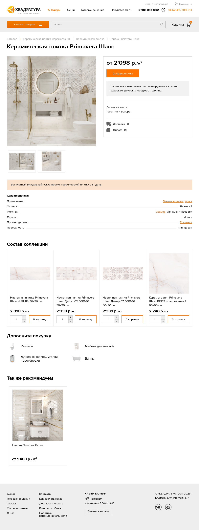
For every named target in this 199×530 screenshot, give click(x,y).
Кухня (188, 201)
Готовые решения (92, 10)
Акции (71, 10)
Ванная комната (173, 201)
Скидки (55, 10)
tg (168, 507)
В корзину (39, 319)
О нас (10, 513)
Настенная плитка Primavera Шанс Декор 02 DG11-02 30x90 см (75, 301)
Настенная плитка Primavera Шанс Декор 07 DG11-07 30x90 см (122, 301)
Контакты (45, 493)
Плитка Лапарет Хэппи (27, 445)
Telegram (96, 498)
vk (158, 507)
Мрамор (160, 211)
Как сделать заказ (50, 498)
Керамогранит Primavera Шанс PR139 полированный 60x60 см (167, 301)
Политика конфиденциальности (53, 514)
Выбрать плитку (123, 73)
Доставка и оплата (51, 503)
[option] (51, 101)
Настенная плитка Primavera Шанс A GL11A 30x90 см (29, 299)
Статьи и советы (17, 508)
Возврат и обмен (50, 508)
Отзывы (12, 503)
